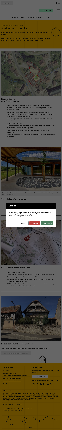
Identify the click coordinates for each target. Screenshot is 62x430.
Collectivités (9, 25)
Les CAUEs (6, 370)
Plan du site (19, 404)
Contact (5, 383)
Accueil (3, 25)
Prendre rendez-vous (9, 373)
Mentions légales (8, 404)
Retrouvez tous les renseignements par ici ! (16, 353)
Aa (59, 3)
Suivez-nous (7, 3)
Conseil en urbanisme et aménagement (15, 376)
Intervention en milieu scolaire (12, 378)
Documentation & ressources (12, 381)
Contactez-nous (46, 10)
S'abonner (40, 376)
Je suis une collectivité (34, 17)
